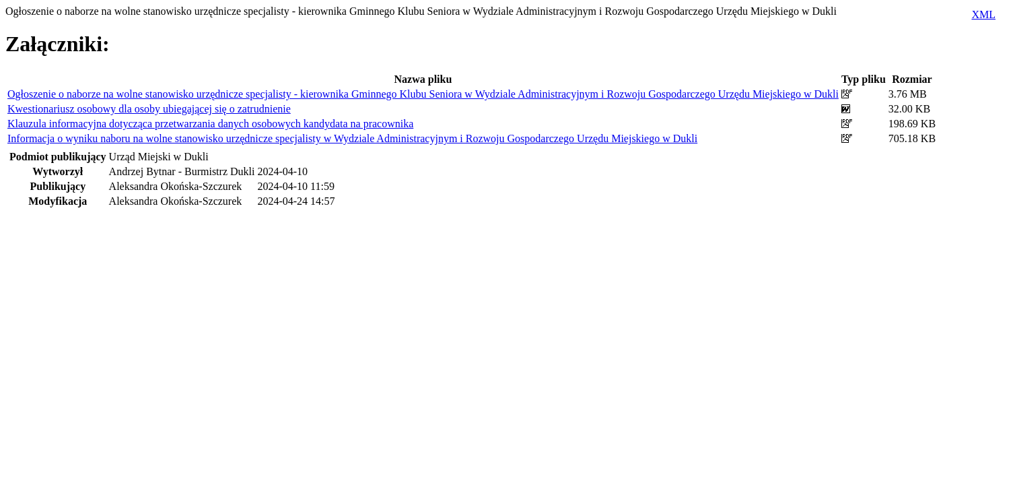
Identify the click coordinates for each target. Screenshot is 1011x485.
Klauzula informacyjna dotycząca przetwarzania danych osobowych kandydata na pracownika (210, 123)
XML (983, 14)
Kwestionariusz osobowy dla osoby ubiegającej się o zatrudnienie (149, 109)
